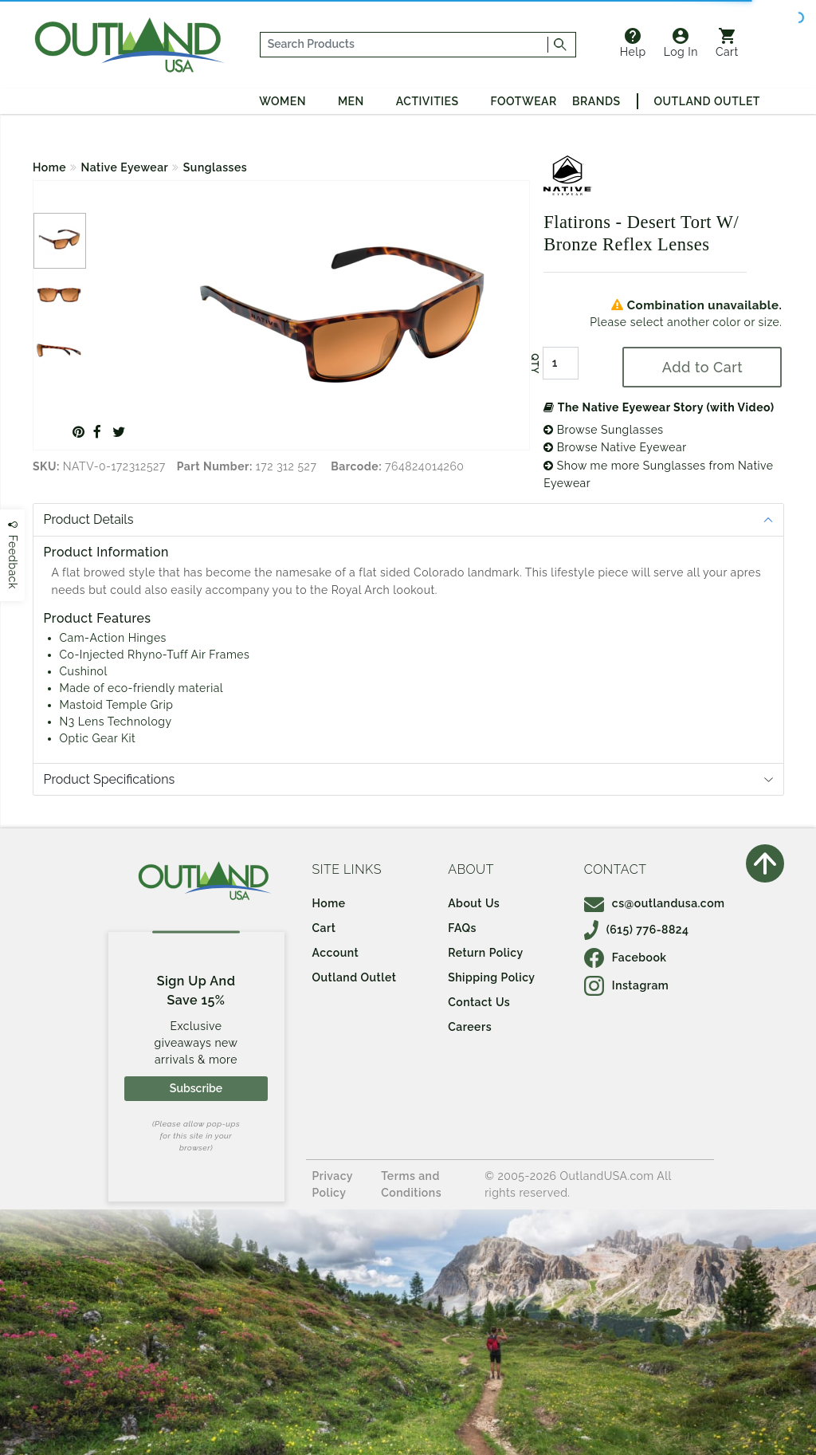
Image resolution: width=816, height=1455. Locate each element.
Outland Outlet (707, 101)
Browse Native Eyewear (614, 447)
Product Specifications (109, 779)
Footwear (524, 101)
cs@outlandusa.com (654, 903)
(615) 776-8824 (636, 929)
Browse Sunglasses (603, 429)
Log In (681, 43)
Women (282, 101)
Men (351, 101)
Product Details (89, 519)
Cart (727, 43)
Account (335, 952)
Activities (427, 101)
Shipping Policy (491, 977)
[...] (404, 44)
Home (49, 167)
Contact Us (479, 1002)
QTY (534, 363)
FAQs (462, 928)
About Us (474, 903)
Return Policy (485, 952)
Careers (470, 1026)
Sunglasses (215, 167)
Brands (596, 101)
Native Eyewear (125, 167)
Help (633, 43)
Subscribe (196, 1088)
